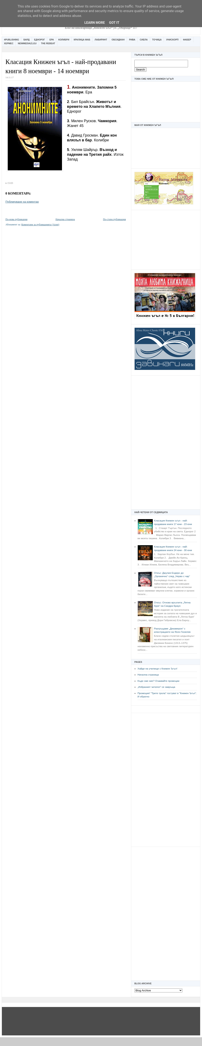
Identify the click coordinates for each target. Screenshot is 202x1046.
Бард (27, 39)
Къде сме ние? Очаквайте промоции (158, 680)
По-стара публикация (114, 219)
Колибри (63, 39)
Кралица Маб (82, 39)
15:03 (10, 183)
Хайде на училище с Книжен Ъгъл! (157, 668)
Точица (157, 39)
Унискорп (172, 39)
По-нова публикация (16, 219)
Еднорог (39, 39)
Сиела (144, 39)
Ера (51, 39)
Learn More (94, 23)
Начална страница (148, 674)
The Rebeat (48, 43)
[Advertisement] (165, 239)
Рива (132, 39)
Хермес (8, 43)
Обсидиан (118, 39)
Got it (114, 23)
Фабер (187, 39)
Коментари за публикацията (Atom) (40, 224)
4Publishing (11, 39)
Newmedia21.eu (27, 43)
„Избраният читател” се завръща (156, 687)
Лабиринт (101, 39)
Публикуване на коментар (22, 201)
